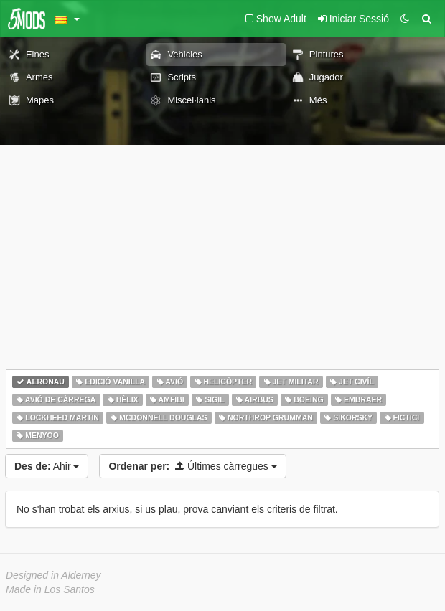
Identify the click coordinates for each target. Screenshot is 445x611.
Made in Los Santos (50, 589)
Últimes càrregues (192, 466)
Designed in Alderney (53, 575)
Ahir (46, 466)
